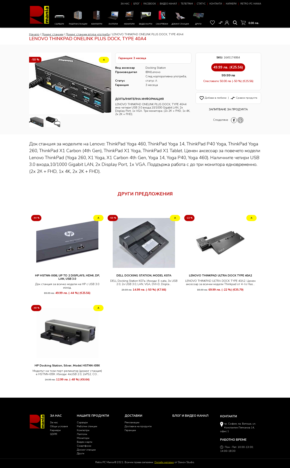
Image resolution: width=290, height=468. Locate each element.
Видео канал (168, 3)
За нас (125, 3)
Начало (34, 34)
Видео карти (146, 17)
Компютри (97, 17)
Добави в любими (212, 97)
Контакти (215, 3)
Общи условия (59, 426)
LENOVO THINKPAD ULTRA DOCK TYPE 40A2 (220, 275)
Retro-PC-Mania (250, 3)
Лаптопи (113, 17)
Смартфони (162, 17)
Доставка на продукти (138, 426)
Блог (136, 3)
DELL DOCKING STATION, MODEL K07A (143, 275)
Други (198, 17)
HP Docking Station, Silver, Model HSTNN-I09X (67, 366)
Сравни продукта (243, 97)
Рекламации (132, 422)
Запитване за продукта (228, 109)
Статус (201, 3)
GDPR (53, 434)
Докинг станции (180, 18)
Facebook (149, 3)
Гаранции (130, 430)
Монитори (129, 17)
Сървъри (59, 18)
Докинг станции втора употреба (88, 34)
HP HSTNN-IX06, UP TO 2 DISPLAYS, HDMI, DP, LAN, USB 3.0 (67, 277)
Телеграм (187, 3)
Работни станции (78, 17)
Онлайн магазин (164, 462)
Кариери (231, 3)
